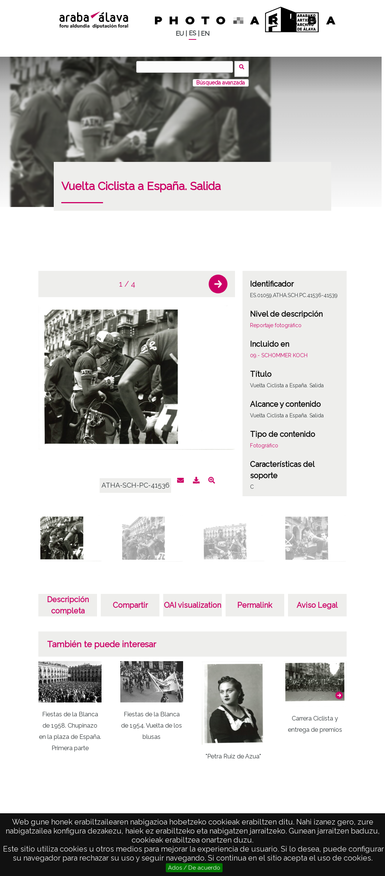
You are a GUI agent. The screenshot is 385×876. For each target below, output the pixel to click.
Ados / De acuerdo (194, 867)
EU (180, 33)
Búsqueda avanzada (220, 79)
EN (205, 33)
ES (192, 33)
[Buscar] (187, 67)
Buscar (244, 66)
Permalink (254, 601)
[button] (218, 279)
